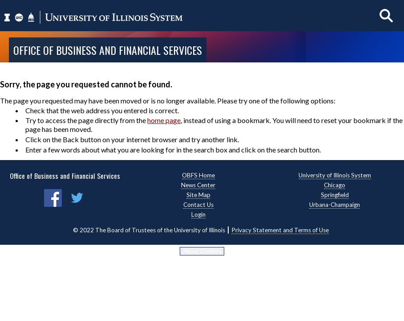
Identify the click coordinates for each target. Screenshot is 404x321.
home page (164, 120)
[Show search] (386, 15)
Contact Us (198, 204)
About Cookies (202, 251)
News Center (198, 185)
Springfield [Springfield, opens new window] (335, 194)
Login (198, 214)
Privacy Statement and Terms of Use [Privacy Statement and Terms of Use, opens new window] (280, 230)
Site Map (198, 194)
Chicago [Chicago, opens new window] (334, 185)
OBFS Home (198, 175)
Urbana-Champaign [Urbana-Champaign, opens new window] (334, 204)
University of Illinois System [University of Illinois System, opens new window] (335, 175)
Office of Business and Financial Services (107, 50)
